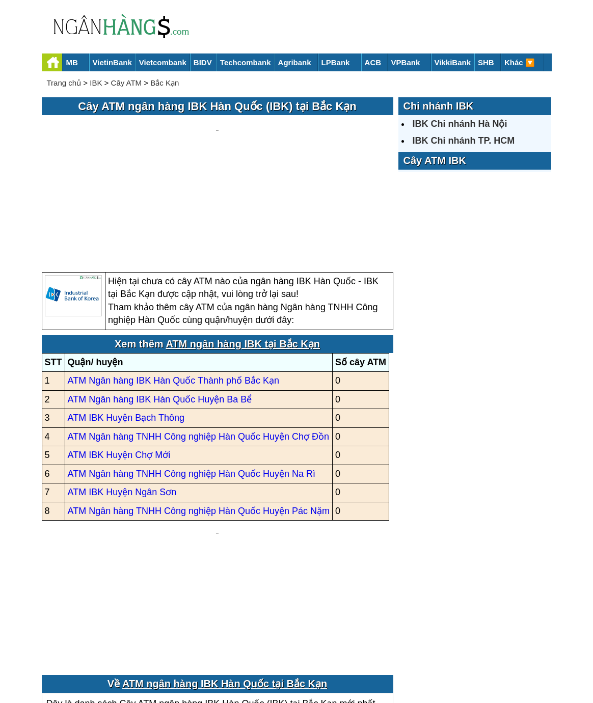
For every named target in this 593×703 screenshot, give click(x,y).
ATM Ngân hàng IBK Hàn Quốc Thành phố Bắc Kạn (174, 284)
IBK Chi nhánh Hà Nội (460, 124)
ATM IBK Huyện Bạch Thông (126, 321)
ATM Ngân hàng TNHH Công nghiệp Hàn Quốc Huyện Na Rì (192, 376)
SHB (486, 62)
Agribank (294, 62)
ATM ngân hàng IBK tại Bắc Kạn (243, 246)
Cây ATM (126, 82)
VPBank (405, 62)
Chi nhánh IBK (438, 106)
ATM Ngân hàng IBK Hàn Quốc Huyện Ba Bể (160, 302)
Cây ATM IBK (434, 160)
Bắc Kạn (164, 82)
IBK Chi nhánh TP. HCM (464, 141)
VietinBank (112, 62)
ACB (373, 62)
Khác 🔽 (519, 62)
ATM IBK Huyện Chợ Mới (119, 358)
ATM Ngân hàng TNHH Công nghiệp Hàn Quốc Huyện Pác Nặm (199, 414)
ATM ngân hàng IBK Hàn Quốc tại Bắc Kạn (224, 566)
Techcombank (245, 62)
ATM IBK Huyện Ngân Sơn (122, 395)
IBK (96, 82)
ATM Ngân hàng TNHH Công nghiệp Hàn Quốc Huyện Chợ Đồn (199, 339)
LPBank (335, 62)
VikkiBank (453, 62)
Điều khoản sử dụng (372, 660)
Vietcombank (162, 62)
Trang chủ (64, 82)
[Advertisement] (217, 145)
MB (72, 62)
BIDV (203, 62)
